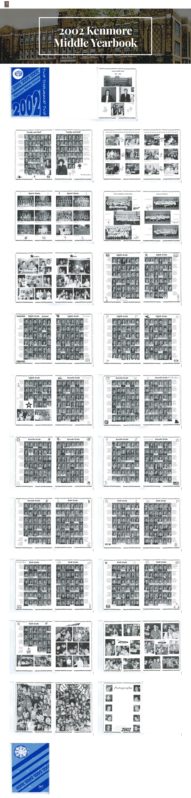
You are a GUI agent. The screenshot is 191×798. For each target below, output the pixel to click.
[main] (95, 36)
